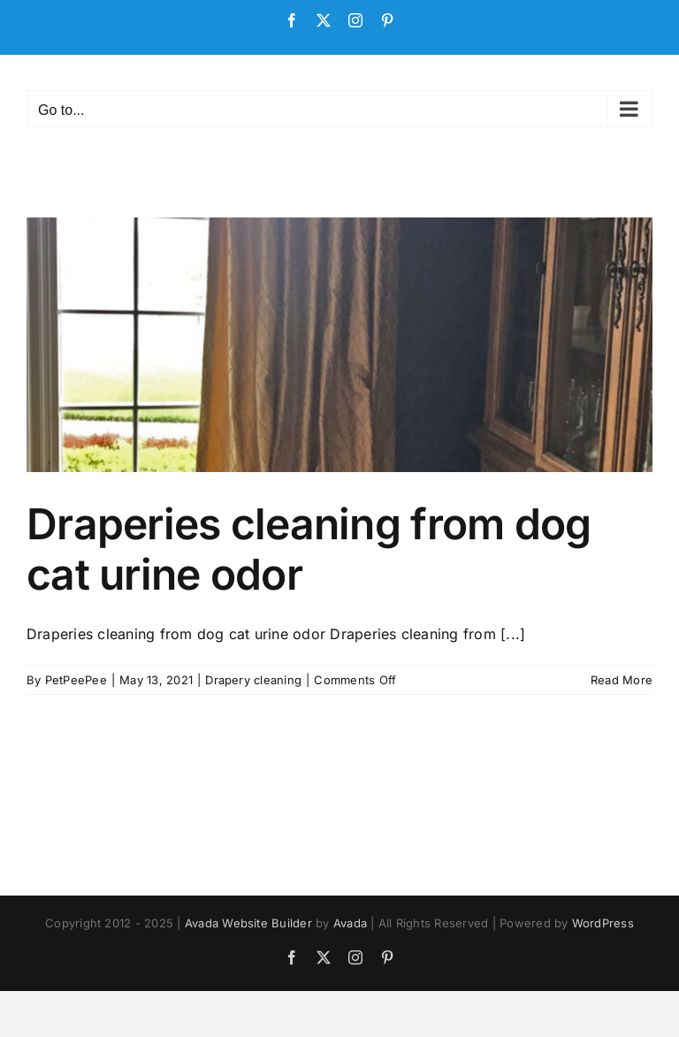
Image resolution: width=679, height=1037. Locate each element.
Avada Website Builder (248, 923)
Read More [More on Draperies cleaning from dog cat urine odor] (621, 680)
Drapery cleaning (253, 680)
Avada (350, 923)
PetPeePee (76, 680)
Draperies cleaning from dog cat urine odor (309, 549)
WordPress (603, 923)
